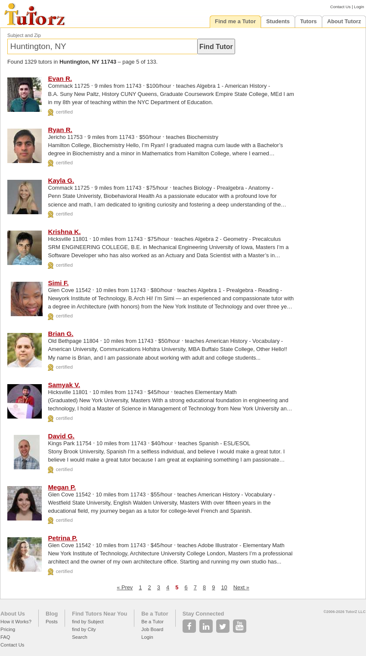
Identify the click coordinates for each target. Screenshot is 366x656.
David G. (61, 436)
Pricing (7, 629)
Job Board (152, 629)
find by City (84, 629)
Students (278, 21)
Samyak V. (64, 384)
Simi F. (58, 282)
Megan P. (62, 487)
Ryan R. (60, 129)
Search (79, 637)
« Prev (125, 587)
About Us (12, 613)
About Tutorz (344, 21)
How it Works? (15, 621)
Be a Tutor (154, 613)
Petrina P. (62, 538)
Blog (52, 613)
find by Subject (87, 621)
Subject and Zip (24, 35)
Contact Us (340, 6)
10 (224, 587)
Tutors (308, 21)
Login (359, 6)
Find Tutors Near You (99, 613)
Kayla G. (61, 180)
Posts (52, 621)
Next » (241, 587)
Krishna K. (64, 231)
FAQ (5, 637)
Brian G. (60, 333)
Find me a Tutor (235, 21)
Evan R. (60, 78)
